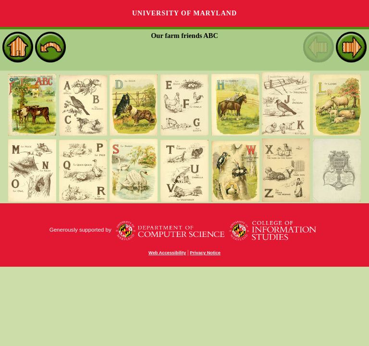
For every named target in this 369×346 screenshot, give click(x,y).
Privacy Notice (205, 252)
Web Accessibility (167, 252)
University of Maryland (184, 13)
